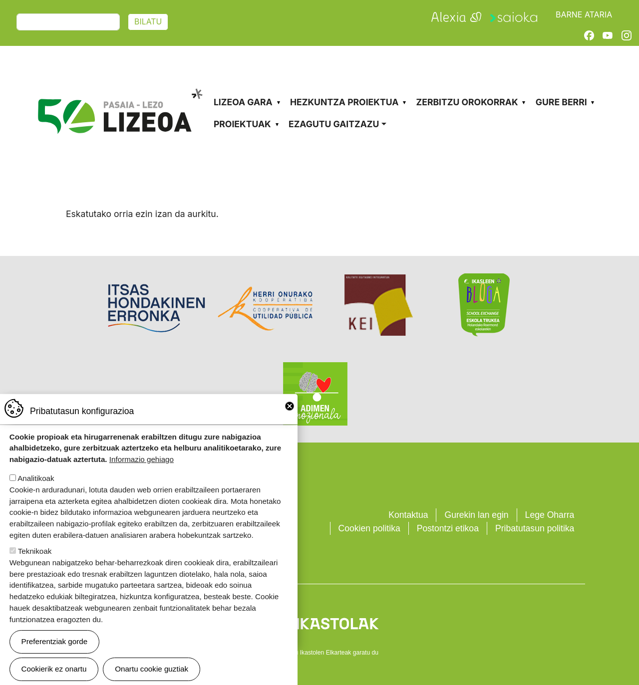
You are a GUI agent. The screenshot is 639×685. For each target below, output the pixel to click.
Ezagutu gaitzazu (334, 124)
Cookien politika (369, 528)
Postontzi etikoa (448, 528)
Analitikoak (35, 486)
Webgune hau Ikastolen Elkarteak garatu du (319, 652)
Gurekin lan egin (476, 515)
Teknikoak (35, 559)
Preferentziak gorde (54, 649)
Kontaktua (408, 515)
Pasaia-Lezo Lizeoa (120, 84)
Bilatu (148, 21)
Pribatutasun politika (534, 528)
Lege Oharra (550, 515)
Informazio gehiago (141, 467)
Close (290, 414)
